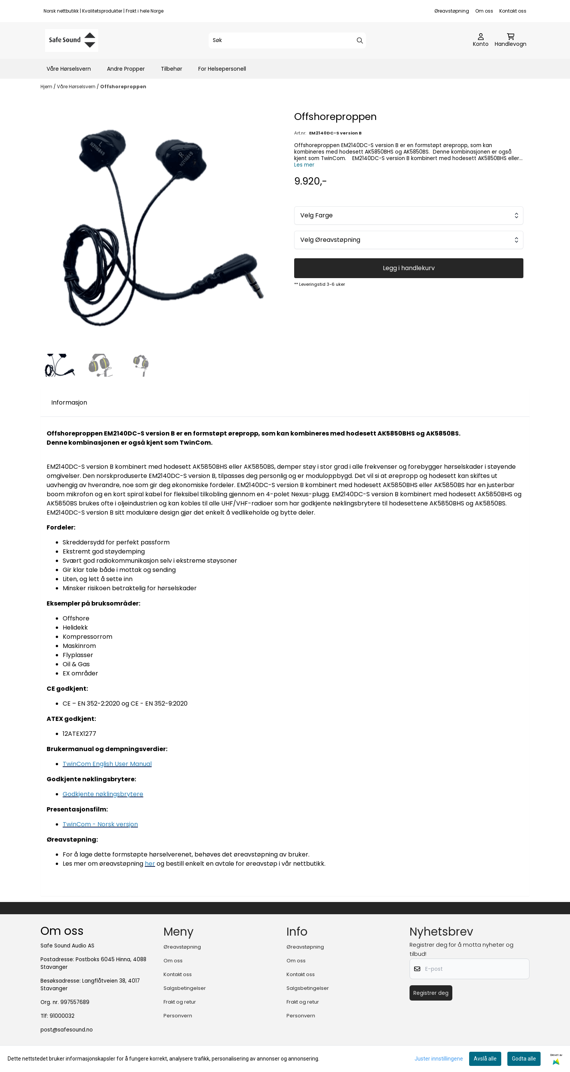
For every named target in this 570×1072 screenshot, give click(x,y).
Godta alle (524, 1059)
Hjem (46, 86)
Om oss (484, 11)
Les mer (304, 165)
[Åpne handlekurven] (511, 40)
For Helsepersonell (222, 69)
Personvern (178, 1015)
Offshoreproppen (123, 86)
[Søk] (287, 40)
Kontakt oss (512, 11)
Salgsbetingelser (185, 988)
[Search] (359, 40)
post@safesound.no (66, 1029)
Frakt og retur (180, 1002)
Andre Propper (126, 69)
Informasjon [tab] (69, 402)
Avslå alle (485, 1059)
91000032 (62, 1016)
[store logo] (71, 40)
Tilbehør (171, 69)
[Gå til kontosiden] (481, 40)
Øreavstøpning (451, 11)
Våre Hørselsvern (69, 69)
